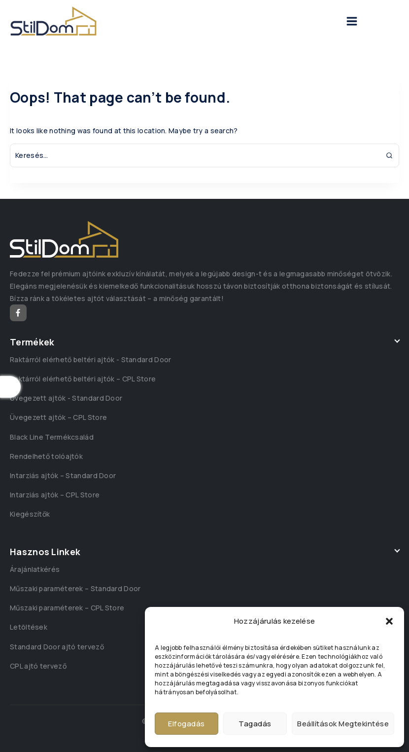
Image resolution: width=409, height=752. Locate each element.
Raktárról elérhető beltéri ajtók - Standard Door (90, 359)
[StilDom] (53, 21)
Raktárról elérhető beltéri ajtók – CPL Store (83, 378)
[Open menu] (352, 21)
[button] (389, 621)
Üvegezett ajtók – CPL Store (58, 417)
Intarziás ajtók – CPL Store (55, 494)
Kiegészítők (30, 514)
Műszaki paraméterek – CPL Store (67, 607)
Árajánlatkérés (35, 569)
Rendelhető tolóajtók (46, 456)
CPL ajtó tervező (38, 666)
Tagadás (255, 723)
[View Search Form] (378, 21)
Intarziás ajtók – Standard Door (63, 475)
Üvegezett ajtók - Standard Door (66, 398)
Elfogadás (186, 723)
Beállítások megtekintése (343, 723)
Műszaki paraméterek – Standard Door (75, 588)
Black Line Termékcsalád (52, 437)
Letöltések (28, 627)
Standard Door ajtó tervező (57, 646)
